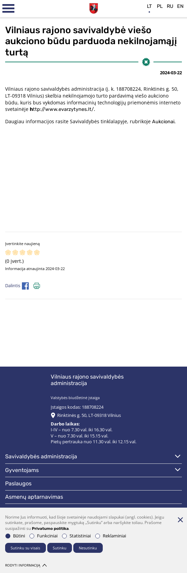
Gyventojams (22, 470)
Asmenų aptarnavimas (34, 497)
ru (170, 6)
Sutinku (59, 547)
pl (160, 6)
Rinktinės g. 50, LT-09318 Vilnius (89, 415)
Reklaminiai (110, 536)
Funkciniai (43, 536)
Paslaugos (18, 483)
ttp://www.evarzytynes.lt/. (62, 109)
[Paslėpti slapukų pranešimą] (180, 519)
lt (149, 6)
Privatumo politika (50, 528)
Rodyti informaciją (26, 565)
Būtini (15, 536)
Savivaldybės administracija (41, 456)
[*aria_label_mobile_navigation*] (8, 8)
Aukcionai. (164, 122)
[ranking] (37, 253)
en (180, 6)
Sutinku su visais (25, 547)
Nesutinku (88, 547)
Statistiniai (76, 536)
